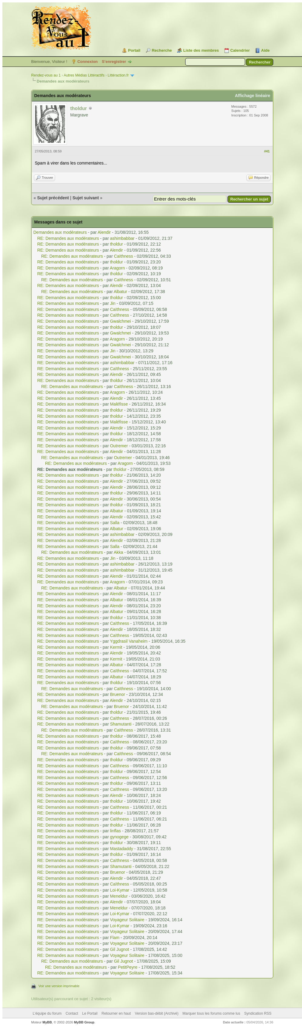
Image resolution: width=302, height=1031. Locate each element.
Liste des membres (201, 50)
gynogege (119, 836)
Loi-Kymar (119, 890)
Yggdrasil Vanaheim (128, 641)
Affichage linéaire (252, 95)
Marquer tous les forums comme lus (211, 1013)
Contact (72, 1013)
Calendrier (240, 50)
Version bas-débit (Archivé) (157, 1013)
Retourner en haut (116, 1013)
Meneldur (118, 896)
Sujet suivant (85, 197)
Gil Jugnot (119, 949)
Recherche (162, 50)
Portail (134, 50)
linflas (115, 830)
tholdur (116, 244)
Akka (118, 552)
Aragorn (117, 268)
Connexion (87, 61)
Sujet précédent (53, 197)
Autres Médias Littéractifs (84, 75)
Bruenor (117, 694)
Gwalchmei (120, 321)
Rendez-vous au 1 (46, 75)
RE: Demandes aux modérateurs (68, 238)
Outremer (119, 445)
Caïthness (123, 256)
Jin (112, 303)
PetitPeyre (127, 967)
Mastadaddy (121, 848)
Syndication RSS (257, 1013)
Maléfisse (119, 404)
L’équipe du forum (47, 1013)
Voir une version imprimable (59, 986)
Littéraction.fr (118, 75)
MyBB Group (84, 1022)
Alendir (104, 232)
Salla (114, 522)
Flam (114, 937)
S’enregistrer (114, 61)
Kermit (116, 647)
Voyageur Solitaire (127, 919)
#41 (267, 151)
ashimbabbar (122, 238)
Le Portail (89, 1013)
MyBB (47, 1022)
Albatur (120, 291)
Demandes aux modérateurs (60, 232)
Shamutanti (120, 724)
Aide (265, 50)
